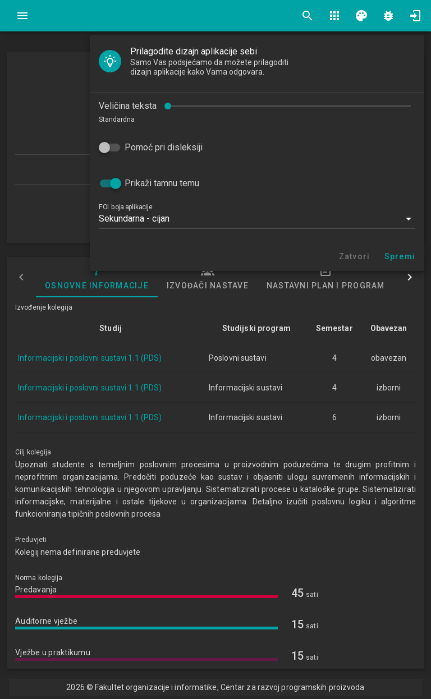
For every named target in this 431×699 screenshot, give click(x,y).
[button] (257, 219)
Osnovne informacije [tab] (97, 277)
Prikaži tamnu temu (162, 183)
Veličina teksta (128, 105)
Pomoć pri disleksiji (164, 147)
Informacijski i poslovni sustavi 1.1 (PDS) (90, 357)
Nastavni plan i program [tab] (326, 277)
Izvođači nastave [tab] (208, 277)
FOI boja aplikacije (125, 207)
